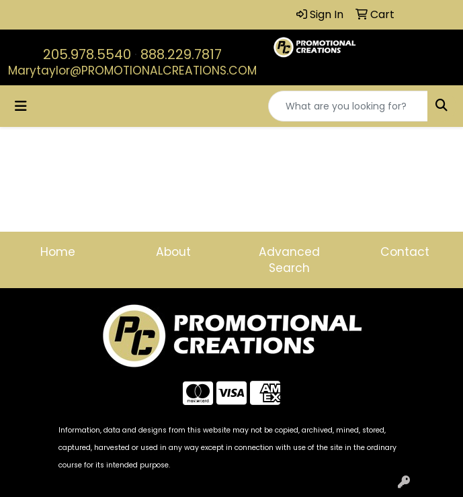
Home (57, 252)
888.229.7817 (181, 54)
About (173, 252)
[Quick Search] (348, 106)
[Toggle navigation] (21, 106)
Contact (404, 252)
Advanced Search (289, 260)
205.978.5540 (87, 54)
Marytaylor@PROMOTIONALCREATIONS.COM (132, 70)
